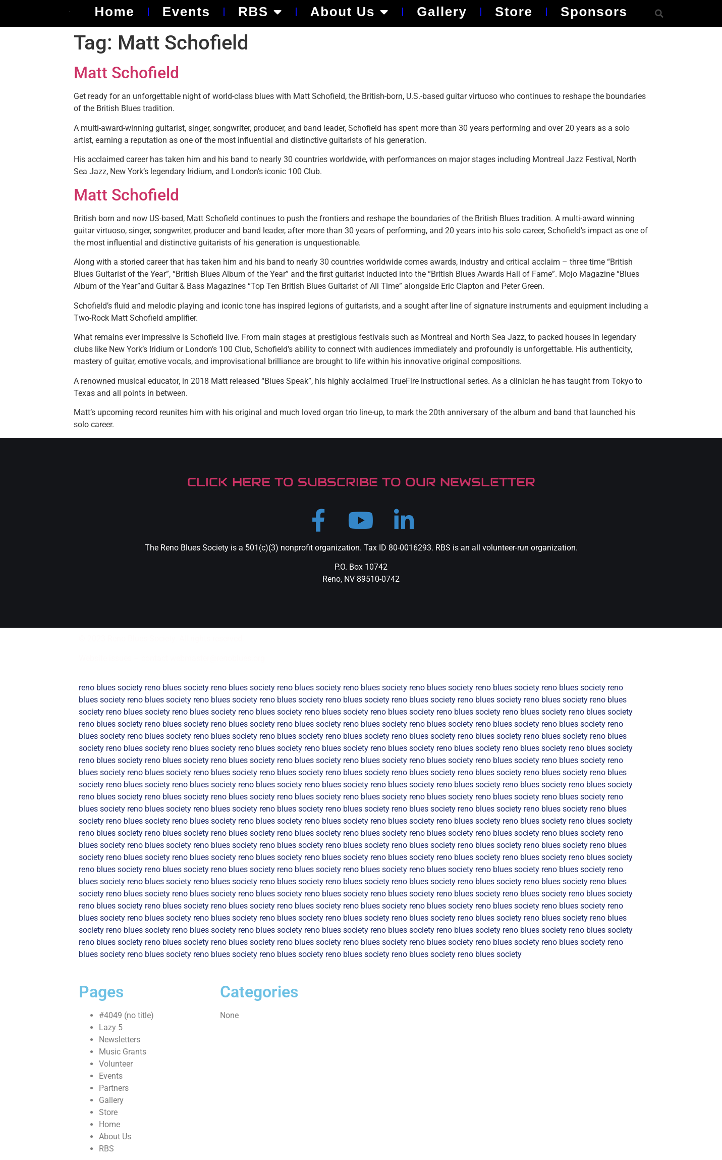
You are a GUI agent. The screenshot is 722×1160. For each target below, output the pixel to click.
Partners (114, 1088)
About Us (349, 11)
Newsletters (119, 1039)
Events (186, 11)
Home (115, 11)
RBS (260, 11)
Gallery (442, 11)
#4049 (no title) (126, 1015)
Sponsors (594, 11)
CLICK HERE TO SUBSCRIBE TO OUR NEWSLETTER (361, 482)
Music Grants (122, 1051)
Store (513, 11)
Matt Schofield (126, 72)
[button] (659, 13)
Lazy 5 (111, 1027)
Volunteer (116, 1064)
